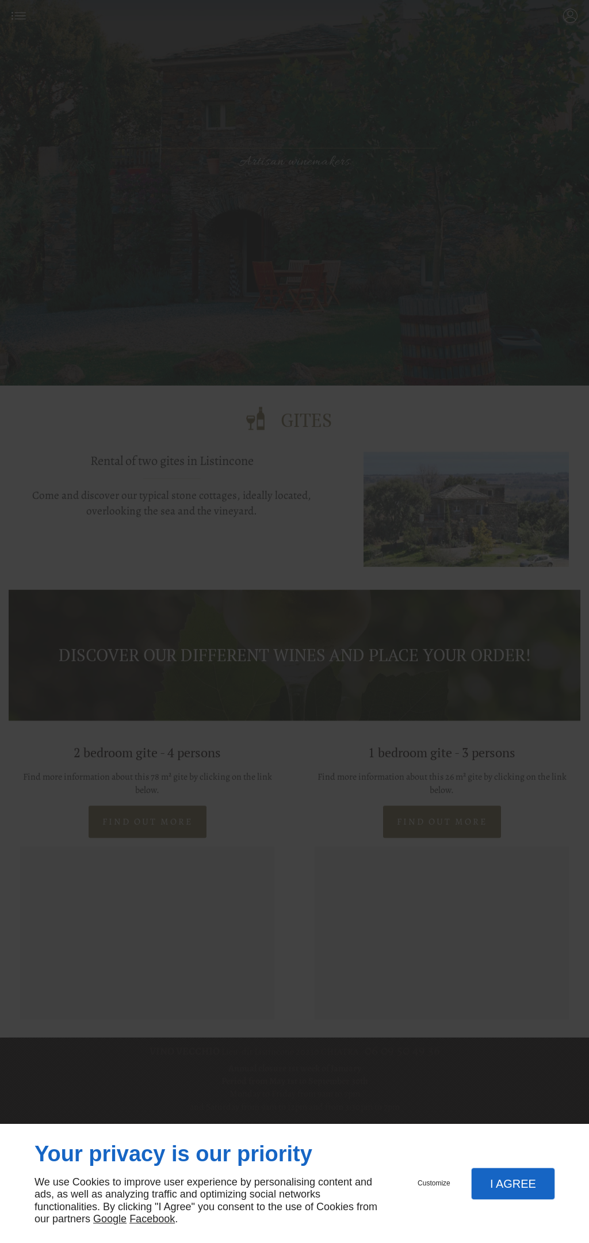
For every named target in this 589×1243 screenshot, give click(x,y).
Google (110, 1219)
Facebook (152, 1219)
